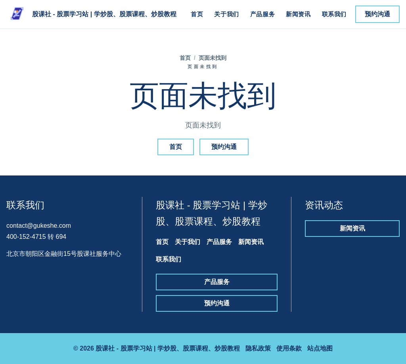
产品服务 (262, 14)
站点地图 (320, 348)
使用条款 (289, 348)
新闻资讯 (298, 14)
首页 (197, 14)
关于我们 (226, 14)
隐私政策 (258, 348)
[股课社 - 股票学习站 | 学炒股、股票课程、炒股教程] (91, 14)
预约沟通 (377, 14)
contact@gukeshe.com (38, 225)
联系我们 (334, 14)
